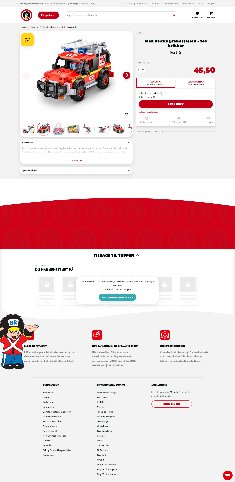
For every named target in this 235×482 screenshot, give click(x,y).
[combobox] (71, 15)
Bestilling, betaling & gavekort (57, 411)
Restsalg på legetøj (106, 416)
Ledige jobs (48, 454)
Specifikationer (76, 170)
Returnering (48, 406)
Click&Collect (103, 445)
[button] (140, 69)
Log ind (211, 3)
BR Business (102, 450)
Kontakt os (48, 392)
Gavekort (101, 454)
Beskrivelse (76, 143)
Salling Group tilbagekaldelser (57, 450)
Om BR (100, 459)
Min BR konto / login (107, 392)
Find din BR (189, 3)
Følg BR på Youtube (106, 474)
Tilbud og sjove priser (136, 3)
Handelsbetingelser (52, 416)
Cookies (47, 440)
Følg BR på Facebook (107, 464)
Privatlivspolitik (50, 430)
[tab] (155, 83)
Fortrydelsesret (50, 426)
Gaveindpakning (104, 430)
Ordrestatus (48, 402)
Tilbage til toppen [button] (118, 255)
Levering (47, 397)
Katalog (100, 435)
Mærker (101, 406)
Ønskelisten (103, 426)
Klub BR (156, 3)
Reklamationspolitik (52, 421)
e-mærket (47, 445)
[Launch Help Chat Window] (228, 475)
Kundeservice (171, 3)
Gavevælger (103, 421)
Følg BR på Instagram (107, 469)
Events (100, 440)
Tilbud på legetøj (105, 411)
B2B (201, 3)
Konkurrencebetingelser (54, 435)
